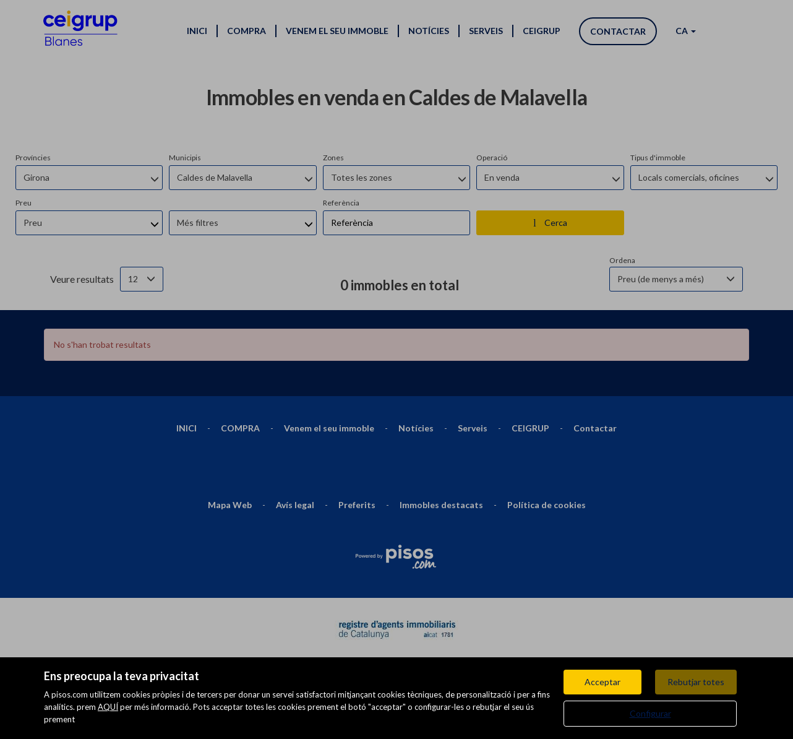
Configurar (650, 713)
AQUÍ (108, 707)
